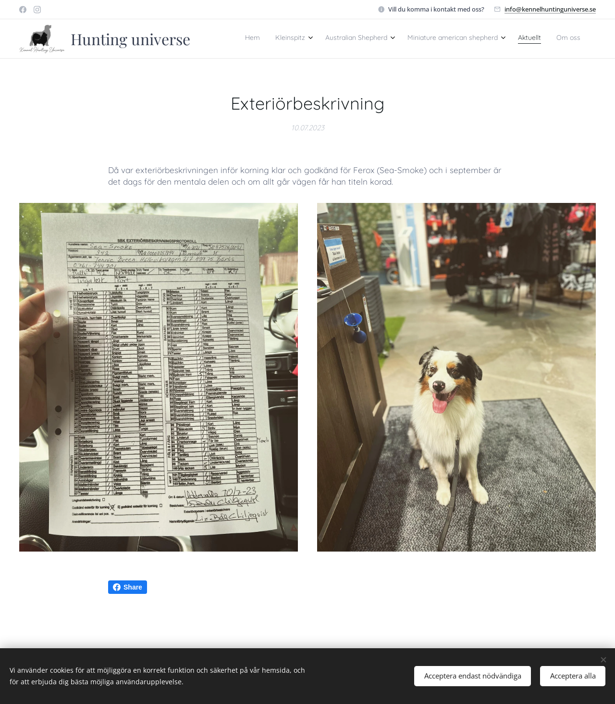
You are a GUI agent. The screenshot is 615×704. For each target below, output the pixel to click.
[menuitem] (492, 39)
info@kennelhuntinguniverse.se (550, 9)
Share (127, 587)
